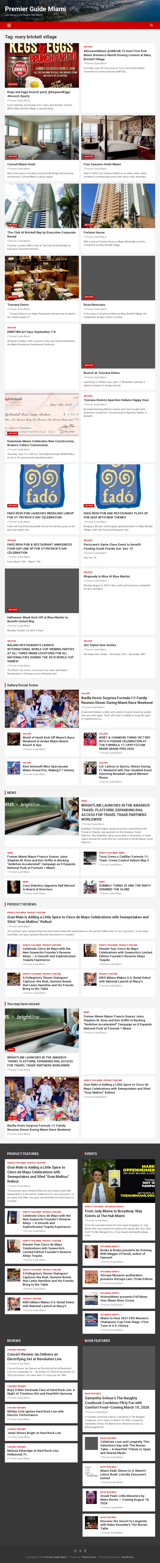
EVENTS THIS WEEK (108, 853)
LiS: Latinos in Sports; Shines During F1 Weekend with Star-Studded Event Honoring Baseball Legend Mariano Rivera (125, 772)
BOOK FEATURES (97, 1341)
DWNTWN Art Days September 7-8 (31, 332)
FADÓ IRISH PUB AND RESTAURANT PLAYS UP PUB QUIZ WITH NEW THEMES (116, 515)
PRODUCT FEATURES (23, 1154)
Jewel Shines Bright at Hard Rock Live (34, 1433)
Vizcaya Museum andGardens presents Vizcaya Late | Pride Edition (126, 1277)
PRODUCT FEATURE (36, 913)
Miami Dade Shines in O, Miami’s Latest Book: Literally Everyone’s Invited (123, 1474)
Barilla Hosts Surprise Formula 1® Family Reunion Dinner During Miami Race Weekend (38, 1127)
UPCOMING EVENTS (114, 1207)
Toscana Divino (18, 305)
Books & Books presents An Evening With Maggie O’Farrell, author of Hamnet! (126, 1254)
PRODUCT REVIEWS (21, 904)
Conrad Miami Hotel (21, 164)
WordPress (127, 1557)
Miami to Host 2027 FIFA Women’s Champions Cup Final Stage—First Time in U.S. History (124, 1322)
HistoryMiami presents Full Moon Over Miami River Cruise (123, 1298)
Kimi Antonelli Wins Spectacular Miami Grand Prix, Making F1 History (48, 768)
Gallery (85, 693)
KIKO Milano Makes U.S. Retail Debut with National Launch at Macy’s (125, 979)
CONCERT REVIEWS (16, 1350)
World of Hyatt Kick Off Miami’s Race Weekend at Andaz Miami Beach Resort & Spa (49, 741)
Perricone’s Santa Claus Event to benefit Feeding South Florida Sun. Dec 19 (112, 546)
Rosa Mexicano (94, 305)
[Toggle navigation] (9, 25)
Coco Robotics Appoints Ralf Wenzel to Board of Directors (49, 887)
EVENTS (91, 1154)
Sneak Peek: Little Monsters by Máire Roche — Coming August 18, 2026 (124, 1499)
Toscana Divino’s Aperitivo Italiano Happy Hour (116, 400)
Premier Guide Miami (35, 9)
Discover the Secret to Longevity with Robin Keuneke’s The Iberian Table (123, 1524)
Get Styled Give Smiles (100, 645)
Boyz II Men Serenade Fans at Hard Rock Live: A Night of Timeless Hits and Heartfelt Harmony (41, 1392)
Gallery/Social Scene (22, 685)
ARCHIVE (12, 84)
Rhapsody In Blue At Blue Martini (107, 576)
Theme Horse (89, 1557)
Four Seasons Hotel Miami (102, 164)
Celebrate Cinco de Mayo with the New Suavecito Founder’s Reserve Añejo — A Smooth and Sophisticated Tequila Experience (49, 954)
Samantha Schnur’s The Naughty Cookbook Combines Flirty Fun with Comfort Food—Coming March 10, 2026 (117, 1402)
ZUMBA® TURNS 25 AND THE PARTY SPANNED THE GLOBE (125, 887)
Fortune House (94, 232)
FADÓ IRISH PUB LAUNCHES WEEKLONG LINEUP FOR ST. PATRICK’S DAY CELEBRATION (40, 515)
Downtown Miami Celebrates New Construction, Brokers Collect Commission (41, 443)
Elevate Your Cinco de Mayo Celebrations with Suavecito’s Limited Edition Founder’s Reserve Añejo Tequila (125, 954)
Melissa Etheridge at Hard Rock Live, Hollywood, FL (33, 1452)
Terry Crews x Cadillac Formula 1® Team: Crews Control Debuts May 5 (124, 858)
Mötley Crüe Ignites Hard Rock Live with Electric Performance (35, 1413)
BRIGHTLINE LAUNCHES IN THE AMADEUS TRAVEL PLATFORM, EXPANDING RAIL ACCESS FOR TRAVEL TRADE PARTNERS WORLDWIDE (40, 1061)
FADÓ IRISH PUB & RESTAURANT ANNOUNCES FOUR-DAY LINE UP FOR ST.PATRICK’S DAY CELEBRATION (39, 548)
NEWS (11, 793)
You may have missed (23, 1004)
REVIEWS (14, 1341)
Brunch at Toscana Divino (102, 373)
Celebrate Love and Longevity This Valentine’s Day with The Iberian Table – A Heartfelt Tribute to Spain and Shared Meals (125, 1447)
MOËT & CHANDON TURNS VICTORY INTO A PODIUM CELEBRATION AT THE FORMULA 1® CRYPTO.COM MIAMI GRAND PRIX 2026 (124, 743)
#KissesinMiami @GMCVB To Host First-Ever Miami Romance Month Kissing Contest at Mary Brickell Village (117, 55)
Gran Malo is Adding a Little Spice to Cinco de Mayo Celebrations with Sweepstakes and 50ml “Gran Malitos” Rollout (117, 1088)
